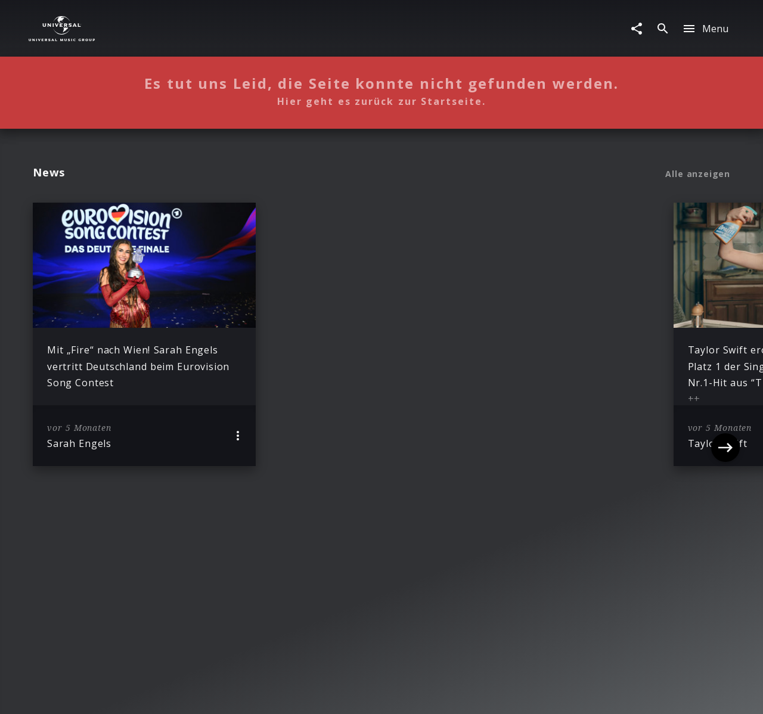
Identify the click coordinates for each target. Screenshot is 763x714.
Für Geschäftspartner (638, 693)
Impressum (102, 693)
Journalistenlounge (539, 693)
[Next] (725, 334)
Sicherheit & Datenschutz (322, 693)
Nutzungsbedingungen (438, 693)
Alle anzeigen (697, 174)
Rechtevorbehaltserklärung (197, 693)
